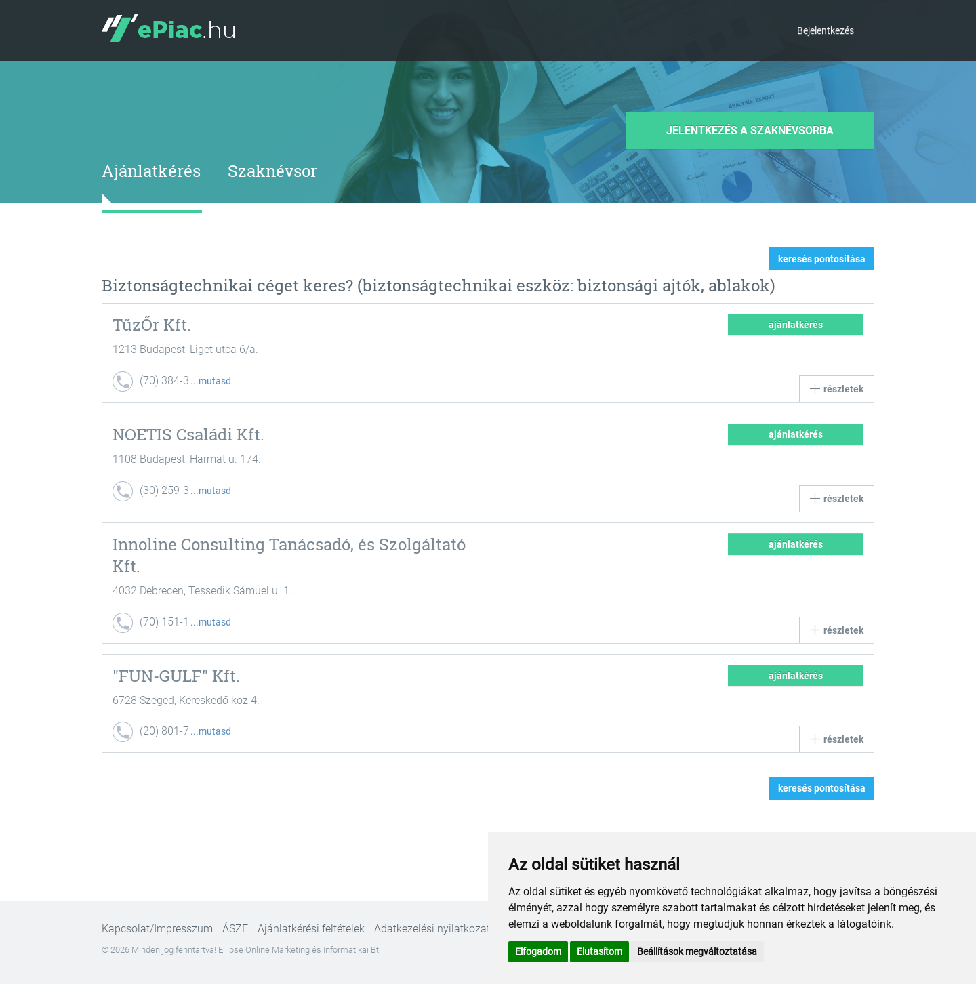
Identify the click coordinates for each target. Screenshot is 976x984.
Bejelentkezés (825, 30)
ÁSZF (235, 928)
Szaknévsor (272, 171)
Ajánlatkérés (151, 171)
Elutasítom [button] (599, 951)
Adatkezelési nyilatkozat (432, 928)
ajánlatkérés (796, 324)
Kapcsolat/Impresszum (157, 928)
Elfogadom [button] (538, 951)
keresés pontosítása (822, 258)
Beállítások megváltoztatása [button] (697, 951)
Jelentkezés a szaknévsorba (750, 130)
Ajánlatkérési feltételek (311, 928)
